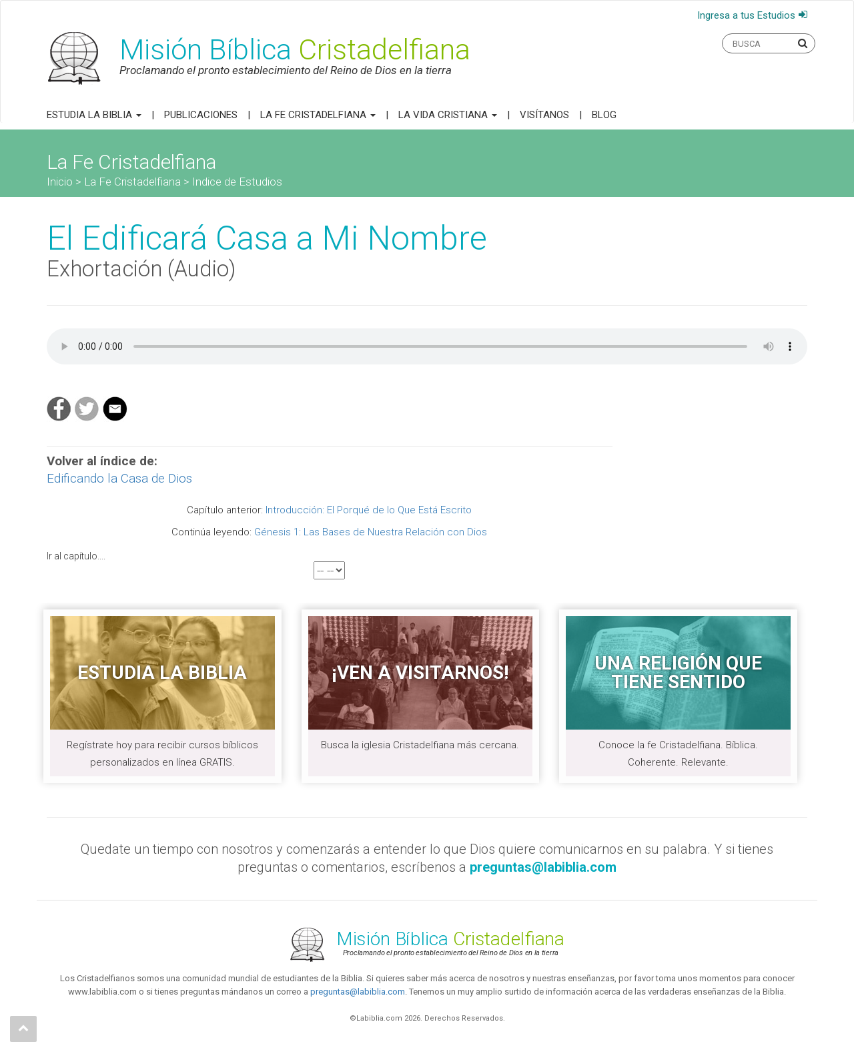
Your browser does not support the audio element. (427, 346)
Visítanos (544, 115)
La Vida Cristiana (447, 115)
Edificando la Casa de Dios (119, 478)
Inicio (60, 181)
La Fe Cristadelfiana (318, 115)
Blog (604, 115)
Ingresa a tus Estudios (746, 15)
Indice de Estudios (237, 181)
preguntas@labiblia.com (357, 992)
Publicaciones (201, 115)
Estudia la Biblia (94, 115)
